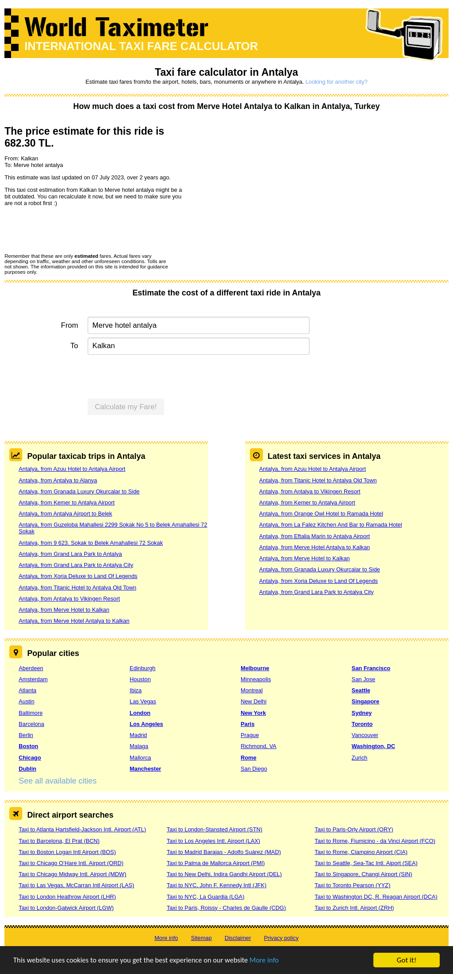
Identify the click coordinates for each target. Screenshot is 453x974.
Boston (28, 746)
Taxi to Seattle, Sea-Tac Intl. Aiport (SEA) (366, 863)
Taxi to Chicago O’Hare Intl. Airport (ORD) (71, 863)
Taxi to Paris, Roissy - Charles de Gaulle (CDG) (226, 907)
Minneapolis (256, 679)
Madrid (138, 735)
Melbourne (255, 668)
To (74, 345)
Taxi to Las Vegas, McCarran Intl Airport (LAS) (76, 885)
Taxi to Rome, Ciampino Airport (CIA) (361, 852)
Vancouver (365, 735)
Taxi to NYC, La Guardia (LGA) (206, 896)
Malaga (139, 746)
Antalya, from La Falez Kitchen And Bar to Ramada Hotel (330, 524)
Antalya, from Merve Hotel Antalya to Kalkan (74, 620)
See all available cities (57, 780)
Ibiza (136, 690)
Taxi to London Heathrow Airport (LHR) (67, 896)
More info (272, 960)
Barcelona (31, 724)
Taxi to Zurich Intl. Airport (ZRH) (354, 907)
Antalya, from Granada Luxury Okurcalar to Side (79, 491)
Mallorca (140, 757)
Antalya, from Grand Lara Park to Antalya (70, 554)
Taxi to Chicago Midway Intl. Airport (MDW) (72, 874)
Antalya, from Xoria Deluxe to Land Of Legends (78, 576)
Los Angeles (146, 724)
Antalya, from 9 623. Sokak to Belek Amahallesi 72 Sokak (91, 542)
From (69, 325)
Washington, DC (373, 746)
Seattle (361, 690)
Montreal (252, 690)
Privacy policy (281, 938)
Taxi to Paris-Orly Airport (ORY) (354, 829)
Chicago (30, 757)
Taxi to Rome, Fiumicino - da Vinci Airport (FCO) (375, 841)
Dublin (27, 768)
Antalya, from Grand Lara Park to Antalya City (76, 565)
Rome (249, 757)
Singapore (366, 701)
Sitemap (201, 938)
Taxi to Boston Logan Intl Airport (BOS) (67, 852)
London (140, 713)
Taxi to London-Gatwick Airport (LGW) (66, 907)
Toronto (362, 724)
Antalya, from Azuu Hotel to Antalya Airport (72, 469)
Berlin (26, 735)
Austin (27, 701)
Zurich (360, 757)
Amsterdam (33, 679)
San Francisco (371, 668)
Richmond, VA (258, 746)
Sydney (362, 713)
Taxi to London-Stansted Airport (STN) (214, 829)
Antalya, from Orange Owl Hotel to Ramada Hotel (321, 513)
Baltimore (30, 713)
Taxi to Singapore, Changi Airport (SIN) (363, 874)
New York (253, 713)
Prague (250, 735)
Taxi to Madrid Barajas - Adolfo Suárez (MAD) (224, 852)
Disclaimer (238, 938)
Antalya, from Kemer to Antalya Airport (67, 502)
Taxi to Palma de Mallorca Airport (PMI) (216, 863)
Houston (140, 679)
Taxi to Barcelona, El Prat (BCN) (59, 841)
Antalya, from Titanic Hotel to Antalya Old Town (77, 587)
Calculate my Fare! (126, 407)
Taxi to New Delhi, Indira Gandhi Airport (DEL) (224, 874)
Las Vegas (143, 701)
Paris (247, 724)
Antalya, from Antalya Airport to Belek (65, 513)
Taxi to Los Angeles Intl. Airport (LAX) (213, 841)
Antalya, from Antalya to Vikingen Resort (69, 598)
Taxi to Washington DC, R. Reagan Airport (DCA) (376, 896)
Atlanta (27, 690)
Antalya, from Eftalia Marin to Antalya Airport (314, 536)
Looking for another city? (337, 81)
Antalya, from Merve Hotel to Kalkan (64, 609)
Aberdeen (31, 668)
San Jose (363, 679)
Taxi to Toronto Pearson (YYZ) (352, 885)
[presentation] (71, 229)
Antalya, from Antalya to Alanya (58, 480)
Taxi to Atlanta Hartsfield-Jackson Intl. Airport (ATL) (82, 829)
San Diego (254, 768)
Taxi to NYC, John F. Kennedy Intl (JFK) (216, 885)
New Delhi (253, 701)
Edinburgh (142, 668)
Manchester (145, 768)
